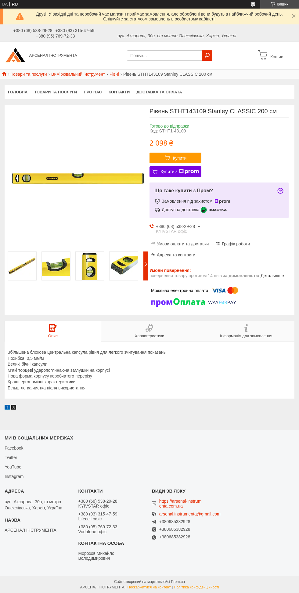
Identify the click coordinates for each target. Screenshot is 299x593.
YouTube (13, 467)
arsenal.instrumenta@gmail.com (190, 514)
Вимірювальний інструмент (78, 74)
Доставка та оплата (159, 92)
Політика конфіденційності (196, 587)
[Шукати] (207, 55)
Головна (17, 92)
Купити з (179, 171)
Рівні (114, 74)
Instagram (14, 476)
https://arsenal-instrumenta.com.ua (180, 503)
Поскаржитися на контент (149, 587)
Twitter (11, 457)
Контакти (119, 92)
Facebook (14, 448)
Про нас (93, 92)
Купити (180, 158)
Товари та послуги (29, 74)
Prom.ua (178, 582)
